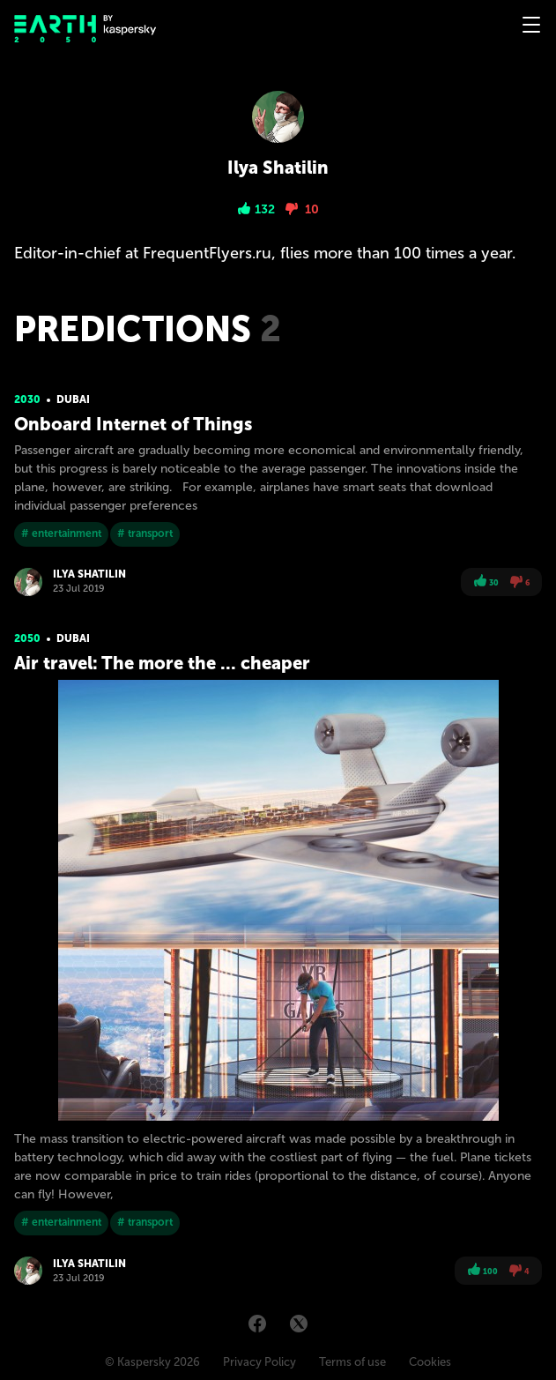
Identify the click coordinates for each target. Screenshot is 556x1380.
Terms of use (352, 1362)
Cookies (430, 1362)
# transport (145, 533)
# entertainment (61, 533)
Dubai (73, 399)
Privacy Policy (259, 1362)
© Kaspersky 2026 (152, 1362)
